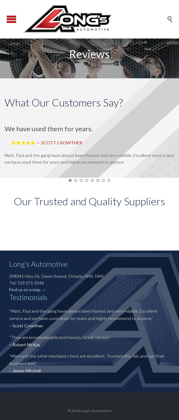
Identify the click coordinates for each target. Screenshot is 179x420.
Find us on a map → (27, 289)
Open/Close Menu (11, 19)
